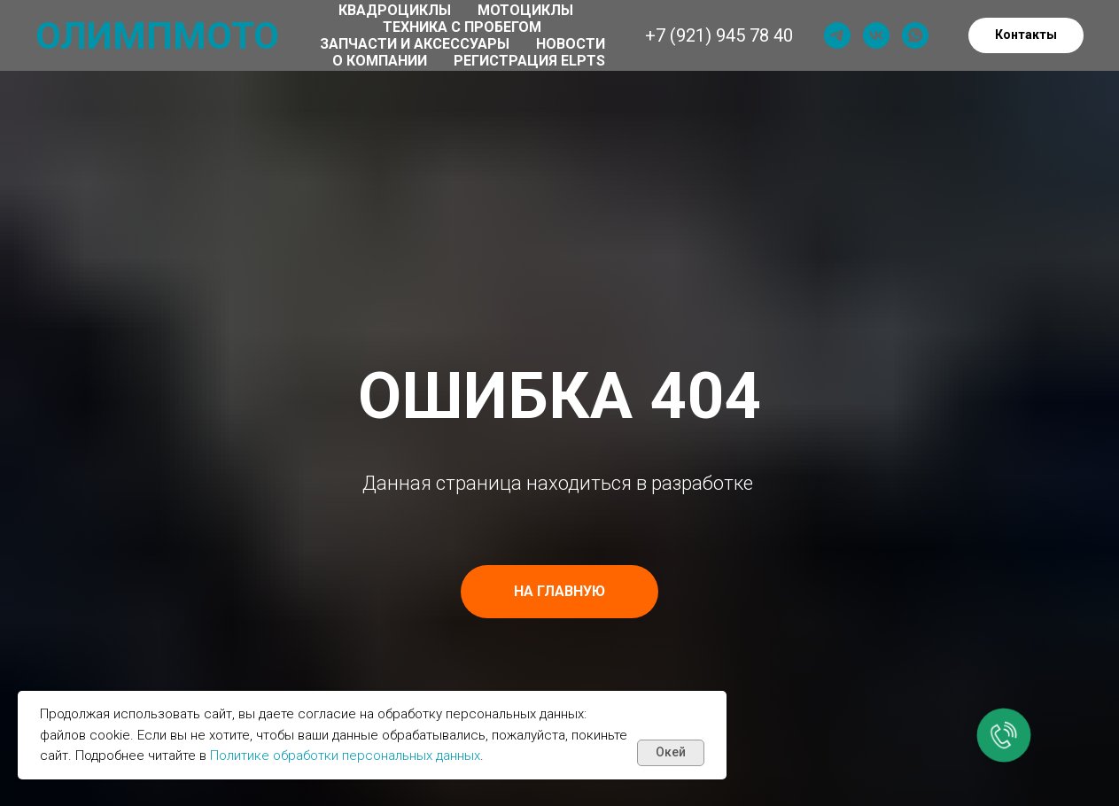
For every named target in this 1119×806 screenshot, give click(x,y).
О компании (379, 60)
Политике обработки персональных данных (345, 755)
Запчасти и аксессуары (414, 43)
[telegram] (837, 35)
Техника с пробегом (462, 27)
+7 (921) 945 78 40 (719, 35)
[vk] (876, 35)
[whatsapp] (915, 35)
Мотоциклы (525, 10)
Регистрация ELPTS (529, 60)
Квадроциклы (394, 10)
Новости (570, 43)
